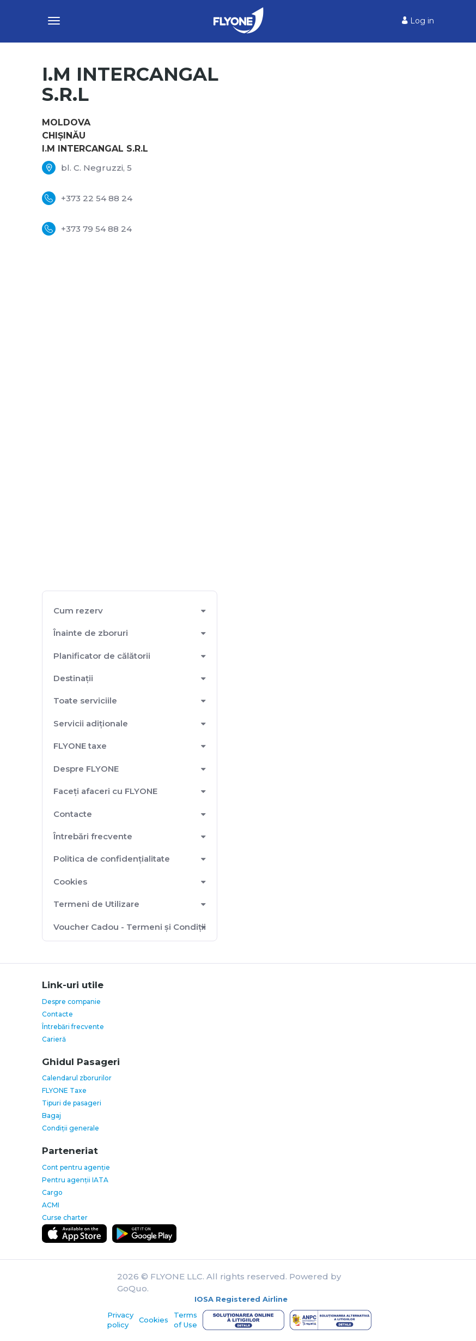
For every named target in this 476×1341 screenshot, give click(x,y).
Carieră (54, 1039)
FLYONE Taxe (64, 1090)
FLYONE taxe (80, 746)
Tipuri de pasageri (71, 1103)
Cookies (70, 881)
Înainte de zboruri (90, 633)
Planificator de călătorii (101, 656)
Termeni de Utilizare (96, 904)
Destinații (73, 678)
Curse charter (65, 1217)
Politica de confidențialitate (111, 858)
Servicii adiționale (90, 723)
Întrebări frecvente (92, 836)
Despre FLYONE (86, 768)
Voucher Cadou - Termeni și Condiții (129, 927)
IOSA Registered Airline (241, 1299)
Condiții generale (70, 1128)
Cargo (52, 1192)
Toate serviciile (85, 700)
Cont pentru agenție (76, 1167)
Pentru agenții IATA (75, 1180)
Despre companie (71, 1001)
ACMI (50, 1205)
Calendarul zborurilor (77, 1078)
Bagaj (51, 1115)
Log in (418, 21)
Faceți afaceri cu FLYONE (105, 791)
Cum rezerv (78, 610)
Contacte (72, 814)
